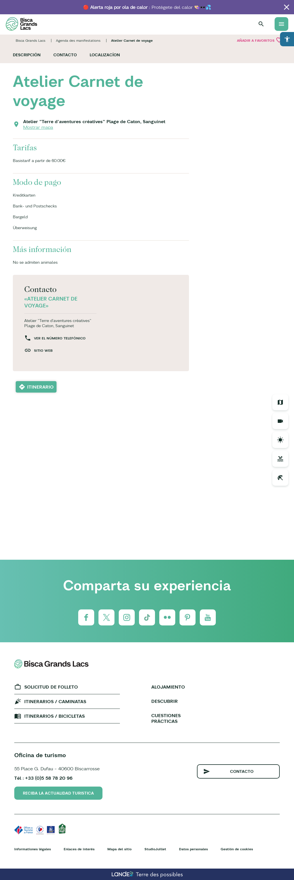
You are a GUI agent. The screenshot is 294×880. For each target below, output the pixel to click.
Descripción (27, 54)
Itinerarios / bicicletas (54, 716)
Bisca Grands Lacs (30, 40)
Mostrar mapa (38, 127)
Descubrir (164, 701)
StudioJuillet (155, 849)
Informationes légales (32, 849)
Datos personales (193, 849)
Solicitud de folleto (51, 687)
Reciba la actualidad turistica (58, 793)
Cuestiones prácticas (166, 718)
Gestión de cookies (237, 849)
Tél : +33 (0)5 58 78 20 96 (43, 778)
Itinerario (40, 387)
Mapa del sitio (119, 849)
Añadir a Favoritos (260, 40)
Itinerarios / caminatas (55, 701)
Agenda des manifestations (78, 40)
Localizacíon (105, 54)
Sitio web (43, 350)
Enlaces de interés (79, 849)
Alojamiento (168, 687)
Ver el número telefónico (60, 338)
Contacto (65, 54)
